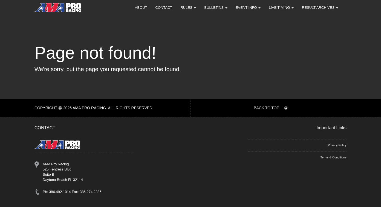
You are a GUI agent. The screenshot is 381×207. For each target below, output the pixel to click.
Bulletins (215, 7)
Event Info (248, 7)
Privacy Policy (337, 145)
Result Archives (320, 7)
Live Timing (281, 7)
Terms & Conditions (334, 157)
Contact (163, 7)
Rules (188, 7)
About (141, 7)
